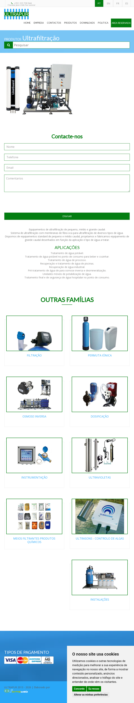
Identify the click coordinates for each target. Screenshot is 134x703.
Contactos (54, 22)
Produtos (70, 22)
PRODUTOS (12, 39)
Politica (103, 22)
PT (99, 3)
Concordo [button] (79, 688)
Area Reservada (121, 23)
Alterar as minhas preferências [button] (91, 694)
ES (126, 3)
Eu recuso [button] (93, 688)
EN (108, 3)
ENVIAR (67, 216)
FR (117, 3)
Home (27, 22)
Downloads (87, 22)
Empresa (39, 22)
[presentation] (67, 202)
